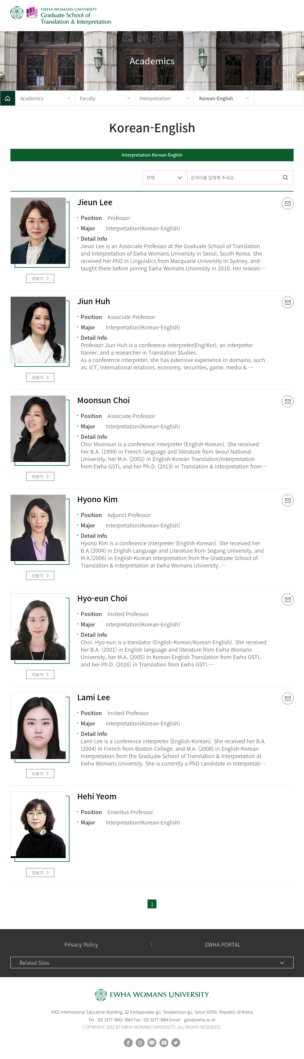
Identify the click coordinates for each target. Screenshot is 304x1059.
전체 (150, 177)
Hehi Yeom (96, 797)
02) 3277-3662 (110, 1020)
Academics (31, 98)
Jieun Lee (95, 202)
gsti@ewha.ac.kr (200, 1020)
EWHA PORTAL (222, 944)
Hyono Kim (97, 500)
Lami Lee (93, 698)
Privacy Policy (81, 944)
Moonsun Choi (103, 400)
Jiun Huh (93, 301)
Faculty (87, 98)
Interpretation (155, 98)
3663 (128, 1020)
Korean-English (216, 98)
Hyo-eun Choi (102, 599)
